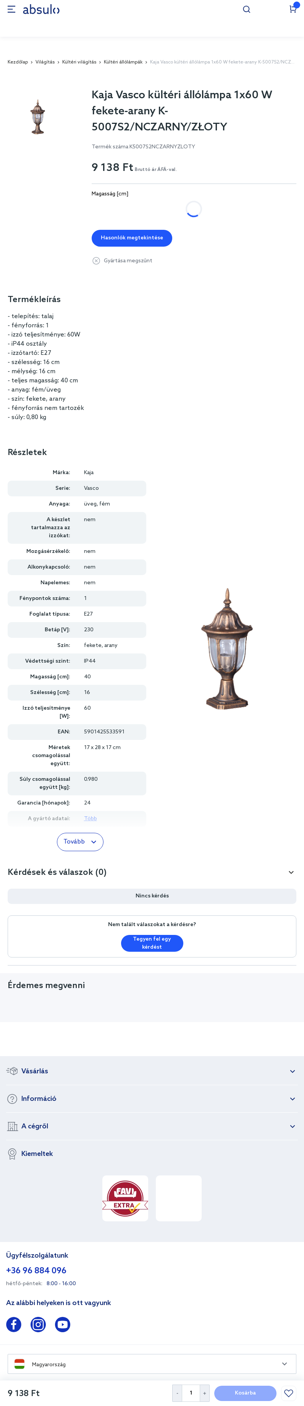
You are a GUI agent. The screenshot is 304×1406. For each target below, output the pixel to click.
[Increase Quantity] (205, 1393)
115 (104, 209)
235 (132, 209)
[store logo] (41, 9)
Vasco (91, 488)
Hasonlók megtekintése (132, 238)
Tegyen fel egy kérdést (152, 943)
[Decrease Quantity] (177, 1393)
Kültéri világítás (79, 62)
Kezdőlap (18, 62)
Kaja (89, 473)
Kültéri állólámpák (123, 62)
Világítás (45, 62)
